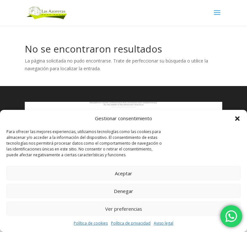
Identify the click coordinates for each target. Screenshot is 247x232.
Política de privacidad (131, 223)
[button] (237, 118)
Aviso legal (163, 223)
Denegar (123, 191)
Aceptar (123, 173)
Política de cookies (91, 223)
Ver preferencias (123, 209)
